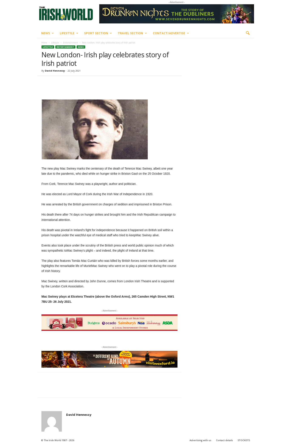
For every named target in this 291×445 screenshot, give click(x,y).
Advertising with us (200, 440)
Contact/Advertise (171, 33)
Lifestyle (69, 33)
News (47, 33)
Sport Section (98, 33)
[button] (247, 33)
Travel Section (132, 33)
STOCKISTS (244, 440)
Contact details (224, 440)
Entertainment (70, 42)
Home (44, 42)
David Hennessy (55, 70)
